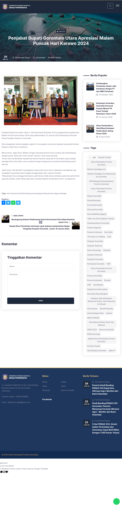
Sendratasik (98, 285)
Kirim (41, 301)
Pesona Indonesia (94, 232)
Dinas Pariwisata (94, 250)
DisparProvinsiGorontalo (97, 289)
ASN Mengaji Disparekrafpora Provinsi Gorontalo (101, 182)
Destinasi (46, 390)
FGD (109, 237)
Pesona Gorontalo (94, 276)
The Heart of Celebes (96, 237)
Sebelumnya (17, 216)
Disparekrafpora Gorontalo (98, 223)
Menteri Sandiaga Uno (96, 169)
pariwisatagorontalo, (39, 193)
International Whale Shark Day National (101, 323)
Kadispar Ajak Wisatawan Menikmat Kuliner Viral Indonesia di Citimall (101, 301)
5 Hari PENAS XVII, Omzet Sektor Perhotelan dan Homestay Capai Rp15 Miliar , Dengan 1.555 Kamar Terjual (106, 428)
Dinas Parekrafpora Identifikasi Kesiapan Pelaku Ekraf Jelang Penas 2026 (105, 129)
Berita (44, 382)
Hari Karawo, (12, 193)
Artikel (63, 382)
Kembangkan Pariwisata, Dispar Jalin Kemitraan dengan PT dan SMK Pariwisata (106, 87)
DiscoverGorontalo (95, 209)
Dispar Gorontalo (94, 196)
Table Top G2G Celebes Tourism (100, 218)
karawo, (51, 193)
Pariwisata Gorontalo (96, 264)
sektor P (111, 350)
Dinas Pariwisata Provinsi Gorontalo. (23, 455)
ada (94, 157)
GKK (108, 264)
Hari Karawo (92, 309)
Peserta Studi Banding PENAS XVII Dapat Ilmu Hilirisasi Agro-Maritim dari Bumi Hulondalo (105, 389)
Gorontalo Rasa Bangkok (97, 294)
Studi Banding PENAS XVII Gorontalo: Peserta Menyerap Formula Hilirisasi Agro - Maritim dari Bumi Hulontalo (105, 409)
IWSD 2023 (92, 329)
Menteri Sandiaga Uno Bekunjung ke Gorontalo (101, 175)
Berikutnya (64, 222)
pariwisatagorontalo (95, 313)
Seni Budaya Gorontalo (96, 350)
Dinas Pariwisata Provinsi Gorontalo (101, 163)
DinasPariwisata (93, 200)
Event (63, 386)
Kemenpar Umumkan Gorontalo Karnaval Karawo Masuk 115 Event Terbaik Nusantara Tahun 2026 (106, 108)
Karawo (107, 280)
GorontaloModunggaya (96, 214)
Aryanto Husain (104, 157)
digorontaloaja (60, 193)
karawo (109, 313)
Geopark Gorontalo (95, 241)
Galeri (44, 386)
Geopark (106, 250)
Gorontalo (108, 232)
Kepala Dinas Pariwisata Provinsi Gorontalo (101, 340)
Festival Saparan (94, 228)
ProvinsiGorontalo (94, 205)
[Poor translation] (5, 471)
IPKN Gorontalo (93, 334)
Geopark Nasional (94, 246)
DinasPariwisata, (24, 193)
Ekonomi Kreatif (67, 390)
